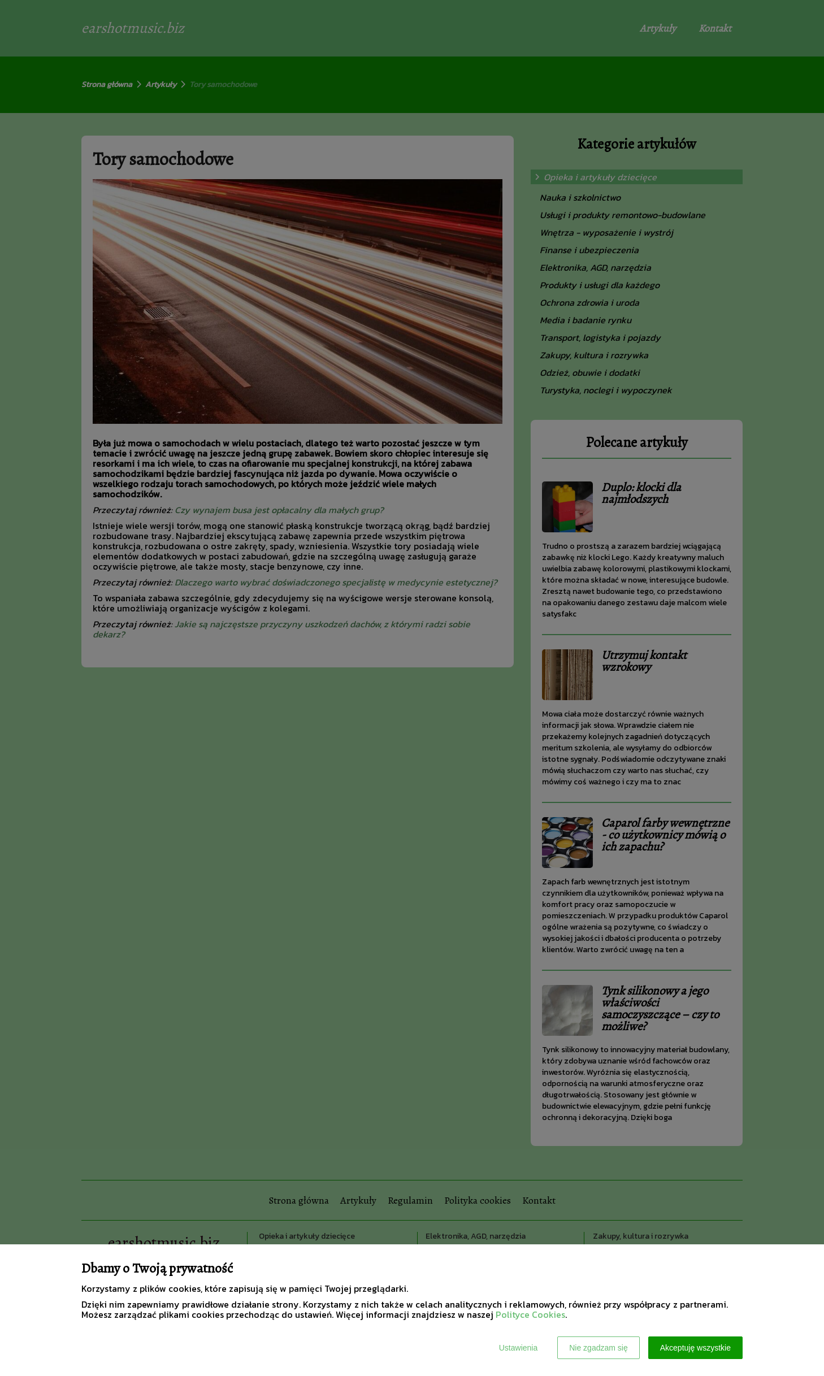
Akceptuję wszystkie (695, 1347)
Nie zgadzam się (598, 1347)
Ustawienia (518, 1347)
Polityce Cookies (530, 1314)
